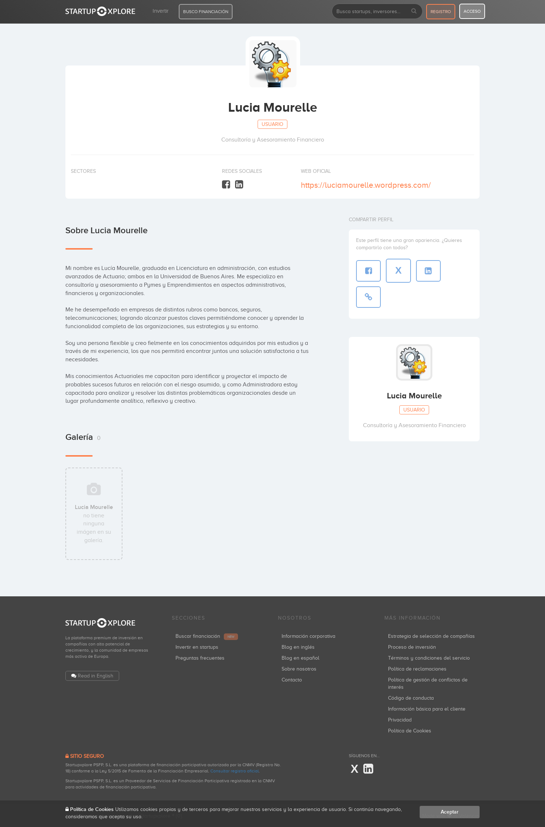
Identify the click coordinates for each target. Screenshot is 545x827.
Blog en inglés (298, 647)
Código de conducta (411, 698)
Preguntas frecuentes (200, 658)
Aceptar (450, 812)
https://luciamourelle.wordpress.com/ (366, 185)
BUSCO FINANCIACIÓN (205, 11)
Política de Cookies (409, 730)
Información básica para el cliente (426, 709)
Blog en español (300, 658)
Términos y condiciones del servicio (429, 658)
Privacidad (400, 720)
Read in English (95, 676)
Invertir (161, 11)
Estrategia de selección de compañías (431, 636)
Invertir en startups (196, 647)
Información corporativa (308, 636)
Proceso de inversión (412, 647)
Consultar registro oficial (234, 771)
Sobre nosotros (299, 669)
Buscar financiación (206, 636)
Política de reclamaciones (417, 669)
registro (441, 11)
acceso (472, 11)
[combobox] (377, 11)
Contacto (292, 680)
